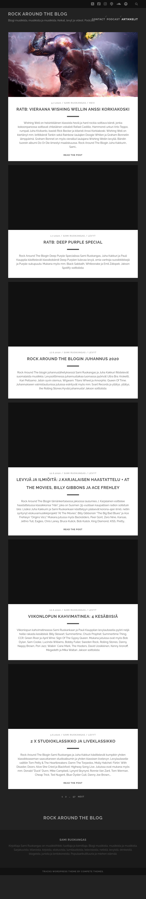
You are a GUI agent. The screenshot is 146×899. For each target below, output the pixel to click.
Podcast (114, 14)
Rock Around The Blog (37, 13)
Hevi (92, 94)
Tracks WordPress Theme (59, 895)
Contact (99, 14)
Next (81, 820)
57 (74, 820)
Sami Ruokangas (75, 94)
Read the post (72, 155)
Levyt (92, 235)
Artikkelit (131, 14)
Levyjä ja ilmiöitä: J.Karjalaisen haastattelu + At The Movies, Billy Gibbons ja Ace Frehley (72, 495)
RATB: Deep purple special (73, 242)
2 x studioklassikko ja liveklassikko (73, 765)
